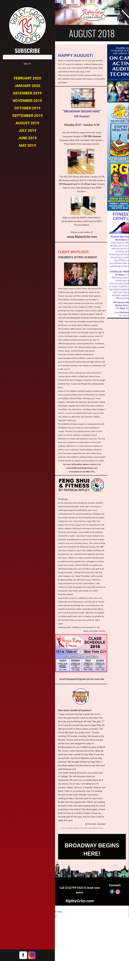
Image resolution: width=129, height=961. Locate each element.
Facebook (23, 955)
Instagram (32, 955)
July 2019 (27, 130)
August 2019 (27, 123)
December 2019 (27, 93)
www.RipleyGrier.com (82, 237)
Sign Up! (27, 64)
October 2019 (27, 108)
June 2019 (27, 138)
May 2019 (27, 145)
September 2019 (27, 115)
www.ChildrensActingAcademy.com (82, 468)
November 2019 (27, 101)
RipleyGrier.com (80, 901)
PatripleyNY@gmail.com (78, 679)
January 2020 (27, 86)
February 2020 (27, 78)
